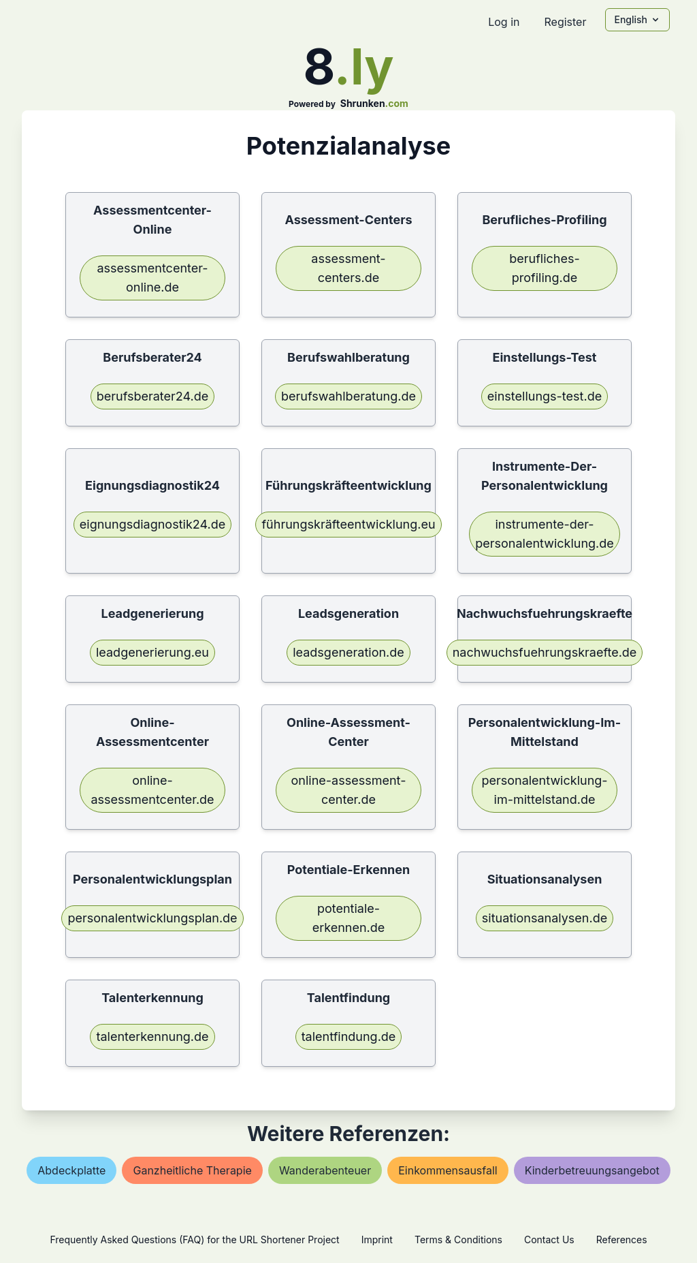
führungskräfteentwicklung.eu (348, 524)
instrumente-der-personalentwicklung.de (544, 533)
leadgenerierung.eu (152, 652)
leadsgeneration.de (348, 652)
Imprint (377, 1239)
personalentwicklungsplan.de (152, 918)
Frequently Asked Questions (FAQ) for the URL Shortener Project (194, 1239)
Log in (503, 22)
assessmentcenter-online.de (152, 277)
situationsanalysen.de (544, 918)
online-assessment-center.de (348, 790)
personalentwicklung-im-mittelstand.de (544, 790)
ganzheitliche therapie (192, 1170)
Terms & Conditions (458, 1239)
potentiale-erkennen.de (348, 918)
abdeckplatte (71, 1170)
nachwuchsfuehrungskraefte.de (545, 652)
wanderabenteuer (325, 1170)
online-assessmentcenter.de (152, 790)
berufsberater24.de (153, 396)
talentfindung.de (349, 1036)
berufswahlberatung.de (348, 396)
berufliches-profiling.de (544, 268)
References (621, 1239)
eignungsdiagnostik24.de (152, 524)
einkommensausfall (448, 1170)
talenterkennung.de (152, 1036)
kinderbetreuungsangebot (592, 1170)
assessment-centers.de (348, 268)
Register (565, 22)
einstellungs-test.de (544, 396)
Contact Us (549, 1239)
